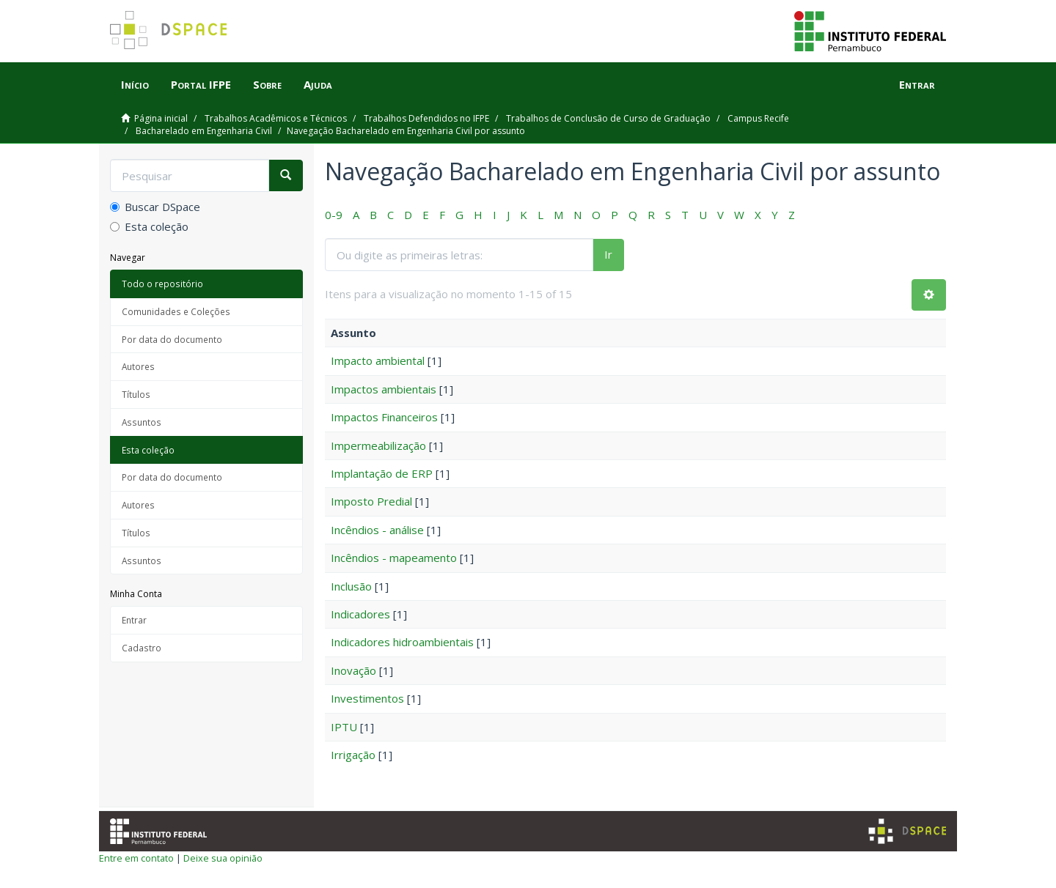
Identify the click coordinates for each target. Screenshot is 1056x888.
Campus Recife (758, 118)
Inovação (353, 670)
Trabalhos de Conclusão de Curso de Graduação (608, 118)
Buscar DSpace (155, 206)
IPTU (344, 726)
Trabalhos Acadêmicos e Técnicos (276, 118)
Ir (608, 254)
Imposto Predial (371, 501)
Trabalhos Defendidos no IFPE (426, 118)
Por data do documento (172, 339)
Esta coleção (149, 226)
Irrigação (353, 754)
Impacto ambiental (378, 360)
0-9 (333, 214)
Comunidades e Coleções (176, 311)
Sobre (267, 84)
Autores (138, 366)
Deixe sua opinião (223, 858)
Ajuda (318, 84)
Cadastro (141, 648)
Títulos (136, 394)
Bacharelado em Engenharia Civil (204, 131)
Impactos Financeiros (384, 417)
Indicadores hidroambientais (402, 641)
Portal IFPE (201, 84)
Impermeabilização (378, 445)
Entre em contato (136, 858)
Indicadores (360, 614)
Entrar (134, 620)
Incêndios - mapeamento (394, 557)
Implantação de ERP (382, 473)
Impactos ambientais (383, 389)
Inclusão (351, 586)
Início (135, 84)
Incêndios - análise (377, 529)
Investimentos (367, 698)
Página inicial (161, 118)
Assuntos (141, 422)
